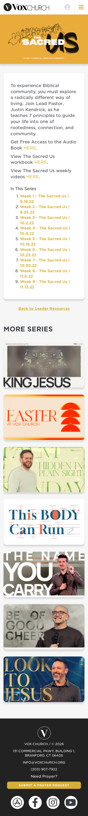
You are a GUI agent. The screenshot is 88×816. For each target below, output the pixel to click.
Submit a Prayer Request (44, 785)
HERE (29, 147)
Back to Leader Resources (44, 308)
